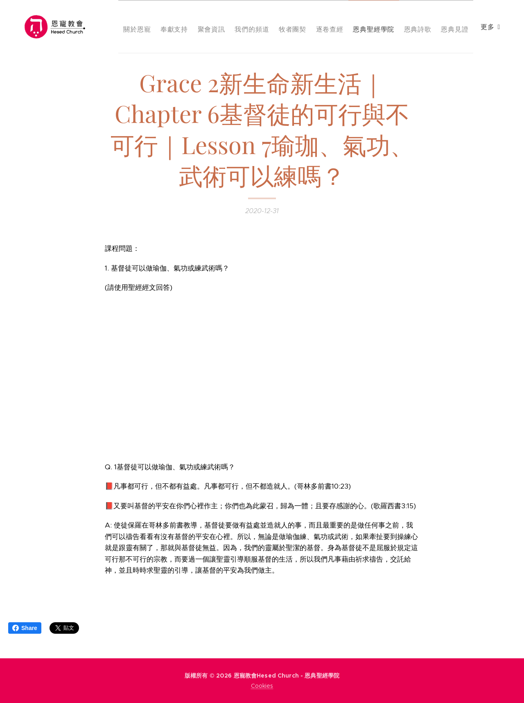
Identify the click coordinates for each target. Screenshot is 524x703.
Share (24, 628)
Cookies (262, 685)
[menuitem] (178, 26)
